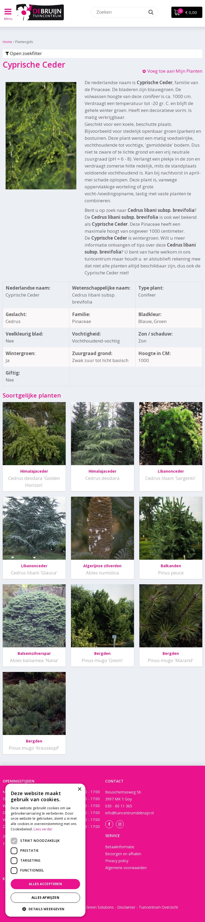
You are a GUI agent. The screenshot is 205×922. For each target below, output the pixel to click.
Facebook (109, 824)
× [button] (79, 789)
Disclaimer (126, 907)
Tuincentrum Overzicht (158, 907)
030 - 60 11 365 (118, 805)
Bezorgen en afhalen (123, 853)
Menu (8, 19)
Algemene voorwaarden (126, 867)
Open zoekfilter (23, 53)
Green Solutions (100, 907)
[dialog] (45, 850)
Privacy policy (116, 860)
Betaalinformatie (119, 846)
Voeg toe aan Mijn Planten (174, 71)
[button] (45, 908)
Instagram (120, 824)
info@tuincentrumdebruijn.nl (129, 812)
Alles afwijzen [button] (45, 897)
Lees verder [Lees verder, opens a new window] (43, 829)
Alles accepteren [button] (45, 884)
